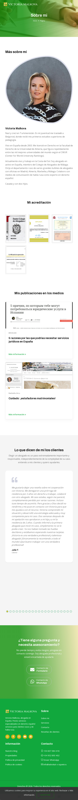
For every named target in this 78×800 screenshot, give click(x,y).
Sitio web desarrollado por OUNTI (39, 788)
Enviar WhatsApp (50, 760)
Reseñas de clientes (50, 731)
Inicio (35, 21)
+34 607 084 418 (50, 751)
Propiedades (11, 755)
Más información (17, 354)
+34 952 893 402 (50, 755)
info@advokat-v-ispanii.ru (53, 764)
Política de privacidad (14, 760)
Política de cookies (13, 764)
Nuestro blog (11, 751)
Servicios (45, 722)
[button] (7, 611)
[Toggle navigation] (71, 4)
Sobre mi (45, 718)
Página (42, 21)
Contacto (45, 727)
